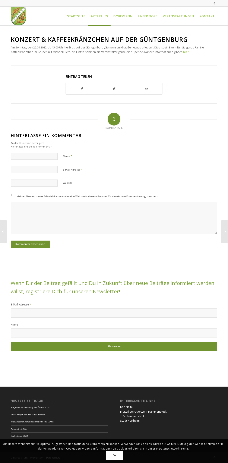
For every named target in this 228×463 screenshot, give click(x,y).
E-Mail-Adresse (73, 169)
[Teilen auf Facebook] (82, 88)
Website (67, 182)
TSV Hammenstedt (132, 416)
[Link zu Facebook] (214, 3)
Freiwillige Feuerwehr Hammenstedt (143, 411)
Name (67, 156)
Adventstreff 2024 (19, 429)
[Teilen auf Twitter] (114, 88)
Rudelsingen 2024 (19, 436)
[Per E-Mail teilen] (146, 88)
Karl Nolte (126, 407)
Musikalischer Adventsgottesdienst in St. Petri (32, 421)
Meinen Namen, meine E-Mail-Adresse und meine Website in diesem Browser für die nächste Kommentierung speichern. (88, 196)
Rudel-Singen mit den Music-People (28, 414)
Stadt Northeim (130, 420)
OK (115, 455)
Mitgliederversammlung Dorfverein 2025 (30, 407)
